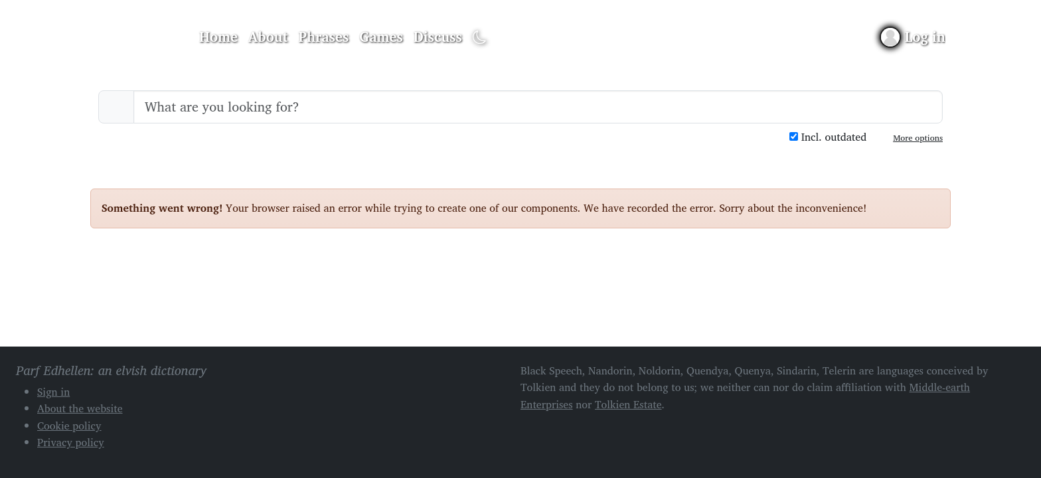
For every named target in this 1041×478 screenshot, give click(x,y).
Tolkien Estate (628, 404)
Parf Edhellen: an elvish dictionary (136, 37)
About (268, 36)
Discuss (438, 36)
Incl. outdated (827, 137)
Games (380, 36)
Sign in (53, 391)
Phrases (324, 36)
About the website (80, 408)
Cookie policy (69, 425)
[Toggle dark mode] (479, 37)
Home (218, 36)
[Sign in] (913, 36)
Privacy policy (70, 442)
